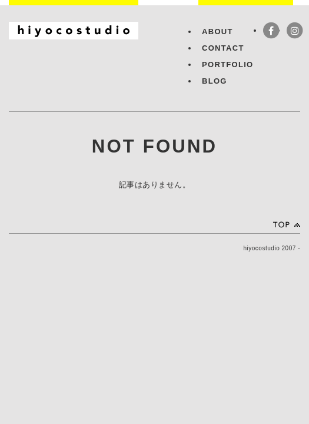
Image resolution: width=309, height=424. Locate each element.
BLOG (214, 81)
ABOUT (217, 31)
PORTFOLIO (228, 64)
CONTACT (223, 48)
